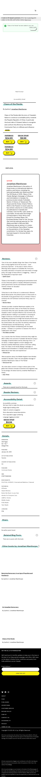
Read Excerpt (19, 91)
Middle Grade (6, 500)
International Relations (21, 482)
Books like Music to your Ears (10, 493)
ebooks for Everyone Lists (9, 495)
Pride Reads (5, 502)
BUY (7, 142)
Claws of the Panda (8, 639)
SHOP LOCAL (9, 168)
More (7, 130)
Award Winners (6, 491)
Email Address (6, 666)
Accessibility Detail (19, 99)
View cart (32, 27)
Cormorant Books (7, 470)
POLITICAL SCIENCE (7, 482)
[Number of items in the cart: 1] (35, 10)
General (31, 482)
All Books (4, 488)
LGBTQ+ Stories (6, 498)
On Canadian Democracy (10, 607)
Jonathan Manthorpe (19, 109)
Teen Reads (5, 505)
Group (10, 764)
